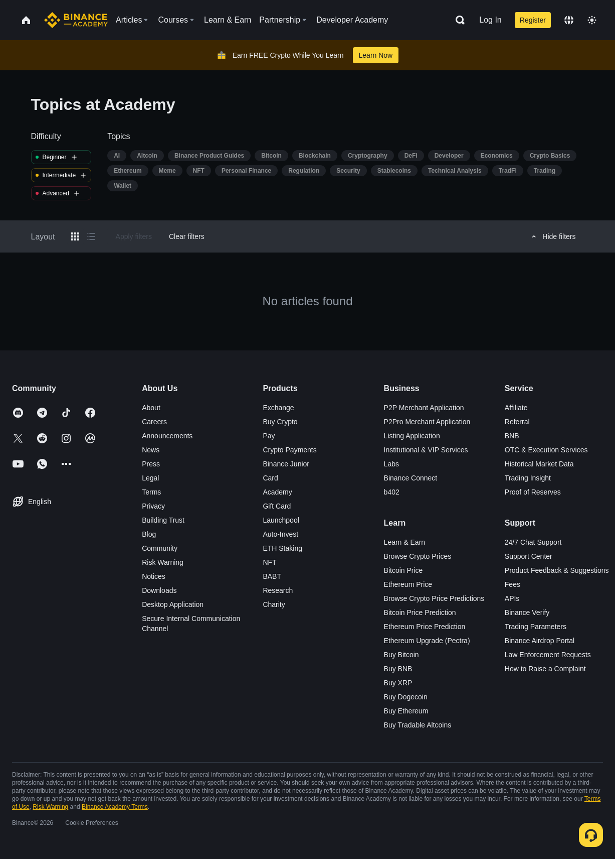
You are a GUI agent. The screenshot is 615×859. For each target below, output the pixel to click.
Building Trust (163, 520)
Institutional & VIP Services (426, 450)
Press (151, 464)
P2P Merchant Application (424, 408)
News (150, 450)
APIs (512, 598)
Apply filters (134, 236)
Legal (150, 478)
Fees (512, 584)
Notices (153, 576)
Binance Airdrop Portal (539, 641)
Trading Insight (528, 478)
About (151, 408)
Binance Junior (286, 464)
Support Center (528, 556)
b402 (391, 492)
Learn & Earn (405, 542)
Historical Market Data (539, 464)
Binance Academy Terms (115, 806)
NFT (269, 562)
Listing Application (412, 436)
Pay (269, 436)
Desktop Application (172, 604)
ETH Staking (282, 548)
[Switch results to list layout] (91, 236)
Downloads (159, 590)
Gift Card (277, 506)
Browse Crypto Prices (418, 556)
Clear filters (186, 236)
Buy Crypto (280, 422)
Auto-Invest (280, 534)
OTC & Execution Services (546, 450)
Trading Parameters (535, 627)
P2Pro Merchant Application (427, 422)
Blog (149, 534)
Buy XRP (398, 683)
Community (159, 548)
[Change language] (569, 20)
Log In (490, 20)
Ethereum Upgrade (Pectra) (427, 641)
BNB (512, 436)
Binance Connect (411, 478)
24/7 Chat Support (533, 542)
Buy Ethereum (406, 711)
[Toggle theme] (592, 20)
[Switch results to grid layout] (75, 236)
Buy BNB (398, 669)
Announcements (167, 436)
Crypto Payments (289, 450)
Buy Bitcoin (401, 655)
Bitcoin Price (403, 570)
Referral (517, 422)
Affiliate (516, 408)
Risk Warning (162, 562)
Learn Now (376, 55)
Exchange (278, 408)
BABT (272, 576)
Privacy (153, 506)
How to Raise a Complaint (545, 669)
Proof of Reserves (533, 492)
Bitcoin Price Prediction (420, 612)
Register (533, 20)
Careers (154, 422)
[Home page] (76, 20)
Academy (277, 492)
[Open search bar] (457, 20)
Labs (391, 464)
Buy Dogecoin (406, 697)
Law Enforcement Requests (548, 655)
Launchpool (281, 520)
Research (278, 590)
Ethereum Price (408, 584)
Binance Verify (527, 612)
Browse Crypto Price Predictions (434, 598)
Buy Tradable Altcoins (418, 725)
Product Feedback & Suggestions (557, 570)
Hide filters (552, 236)
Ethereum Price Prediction (425, 627)
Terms (151, 492)
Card (270, 478)
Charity (274, 604)
